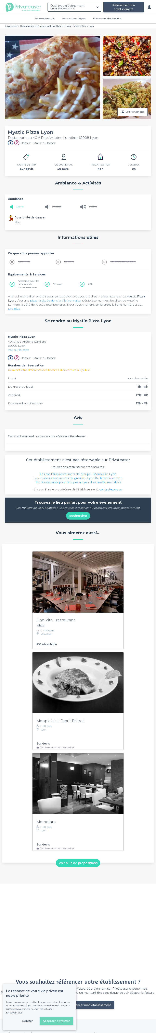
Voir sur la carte (18, 350)
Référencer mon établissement (123, 7)
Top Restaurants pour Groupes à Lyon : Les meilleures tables (78, 482)
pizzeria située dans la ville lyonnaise (55, 300)
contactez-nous (110, 489)
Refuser (27, 1020)
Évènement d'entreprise (107, 18)
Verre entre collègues (74, 18)
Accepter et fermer (56, 1020)
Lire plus (14, 308)
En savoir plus (14, 1012)
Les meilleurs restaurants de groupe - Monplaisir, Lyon (78, 474)
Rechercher (78, 516)
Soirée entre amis (45, 18)
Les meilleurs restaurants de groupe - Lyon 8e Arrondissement (78, 478)
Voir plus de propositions (78, 863)
